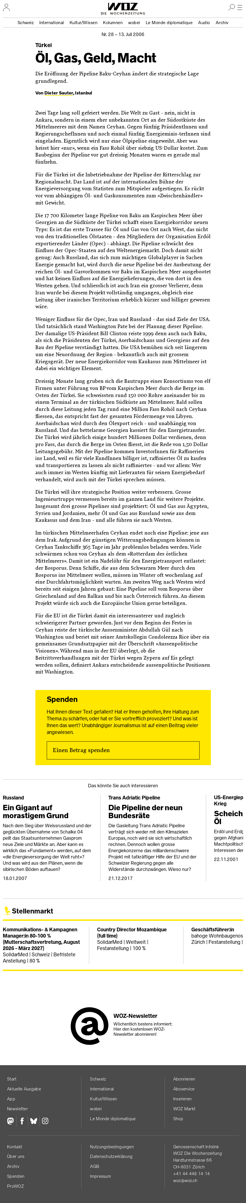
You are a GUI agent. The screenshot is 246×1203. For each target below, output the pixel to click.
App (11, 1098)
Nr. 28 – (123, 34)
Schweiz (26, 22)
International (51, 22)
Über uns (15, 1156)
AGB (94, 1166)
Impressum (100, 1176)
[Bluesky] (33, 1121)
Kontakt (14, 1146)
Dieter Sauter (58, 92)
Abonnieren (184, 1079)
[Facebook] (22, 1121)
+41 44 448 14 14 (191, 1173)
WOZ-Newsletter (135, 1016)
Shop (178, 1118)
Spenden (15, 1176)
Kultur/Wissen (84, 22)
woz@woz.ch (185, 1180)
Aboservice (184, 1088)
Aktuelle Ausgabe (24, 1088)
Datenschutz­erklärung (111, 1156)
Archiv (222, 22)
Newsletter (17, 1108)
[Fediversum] (11, 1121)
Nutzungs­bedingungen (112, 1146)
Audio (204, 22)
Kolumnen (113, 22)
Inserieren (182, 1098)
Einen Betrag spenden (81, 750)
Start (12, 1079)
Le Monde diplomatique (169, 22)
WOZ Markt (184, 1108)
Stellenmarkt (32, 911)
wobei (134, 22)
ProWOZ (15, 1186)
